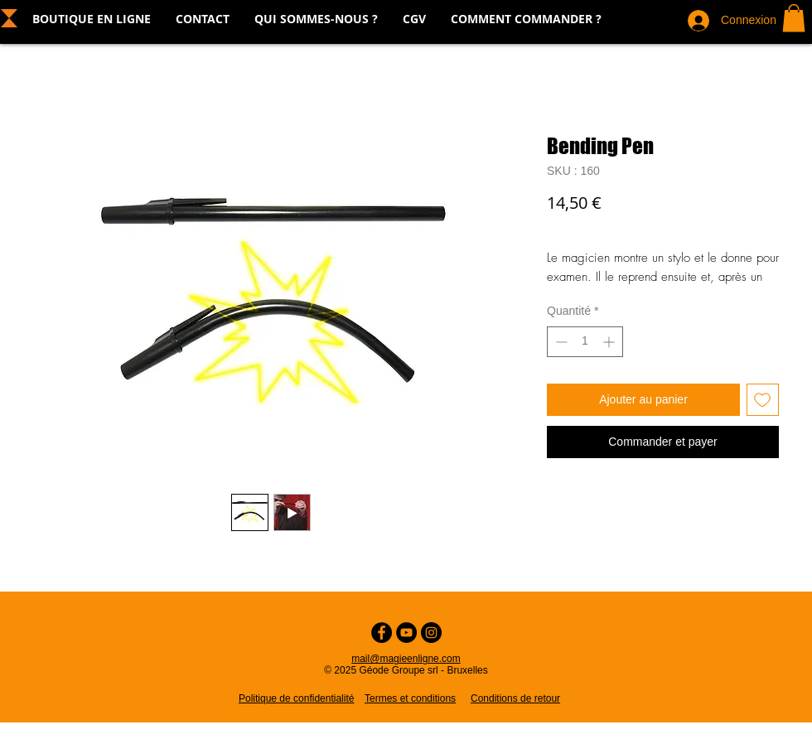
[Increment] (610, 341)
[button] (793, 17)
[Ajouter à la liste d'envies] (763, 400)
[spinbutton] (585, 341)
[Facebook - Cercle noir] (381, 632)
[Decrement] (559, 341)
